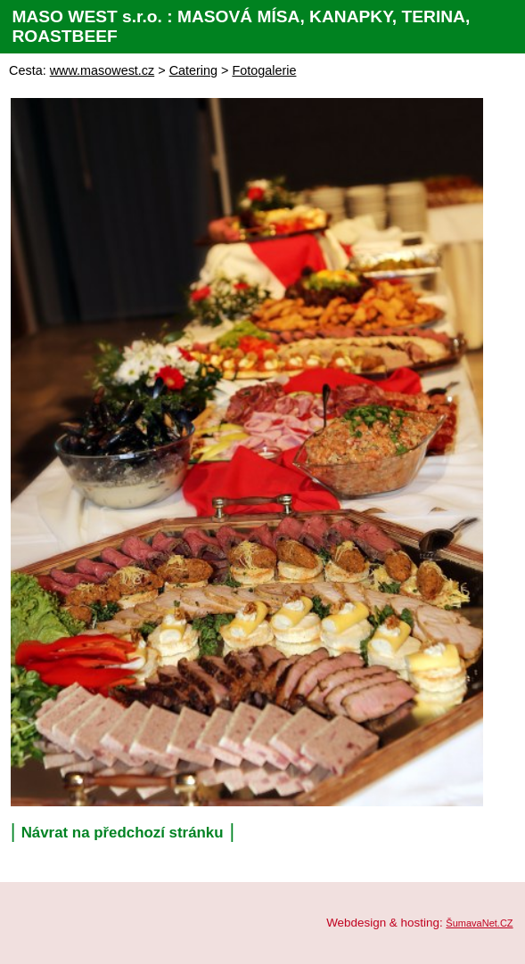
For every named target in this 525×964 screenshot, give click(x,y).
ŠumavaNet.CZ (479, 923)
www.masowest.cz (102, 70)
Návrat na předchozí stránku (122, 832)
